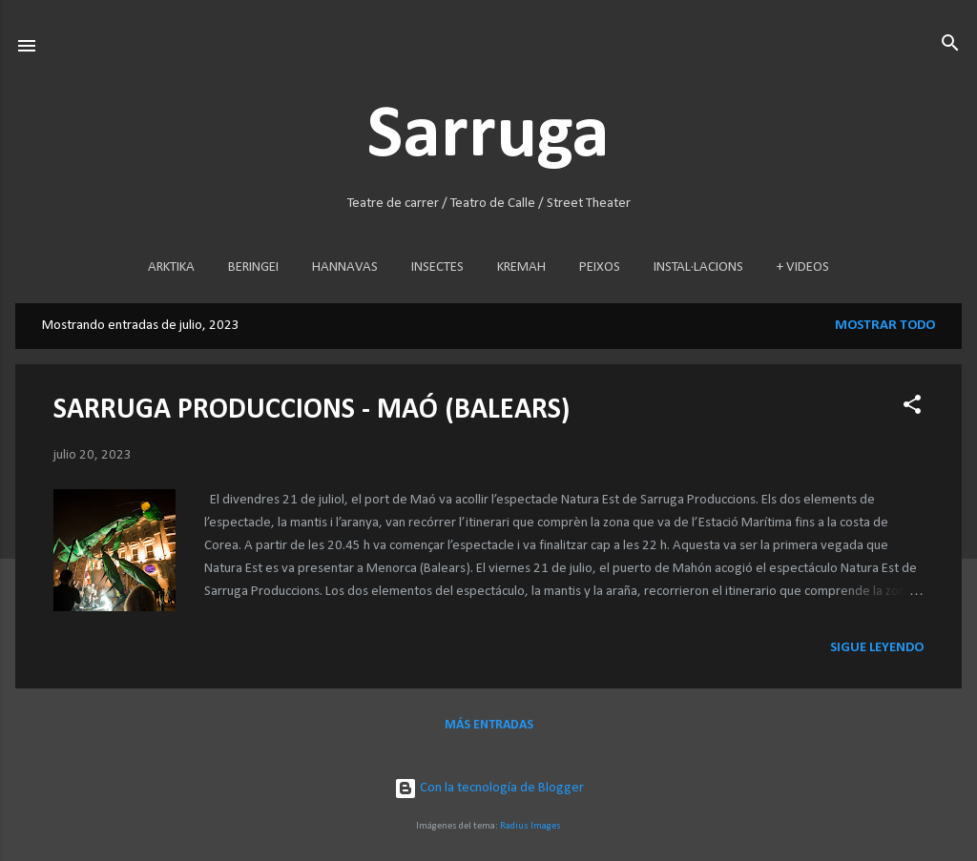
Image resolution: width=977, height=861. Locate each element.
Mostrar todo (885, 325)
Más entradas (489, 725)
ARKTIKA (171, 267)
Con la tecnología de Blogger (489, 788)
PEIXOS (599, 267)
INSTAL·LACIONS (698, 267)
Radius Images (530, 826)
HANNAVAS (345, 267)
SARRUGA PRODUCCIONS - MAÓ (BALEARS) (311, 410)
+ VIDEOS (803, 267)
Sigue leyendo (877, 648)
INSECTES (437, 267)
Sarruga (488, 136)
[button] (912, 406)
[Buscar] (950, 44)
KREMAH (521, 267)
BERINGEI (253, 267)
